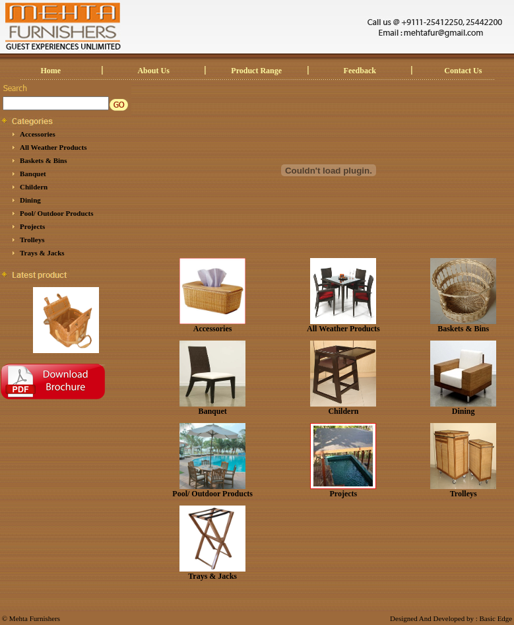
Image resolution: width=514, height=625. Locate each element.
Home (51, 70)
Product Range (256, 70)
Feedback (360, 70)
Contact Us (463, 70)
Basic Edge (495, 618)
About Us (153, 70)
